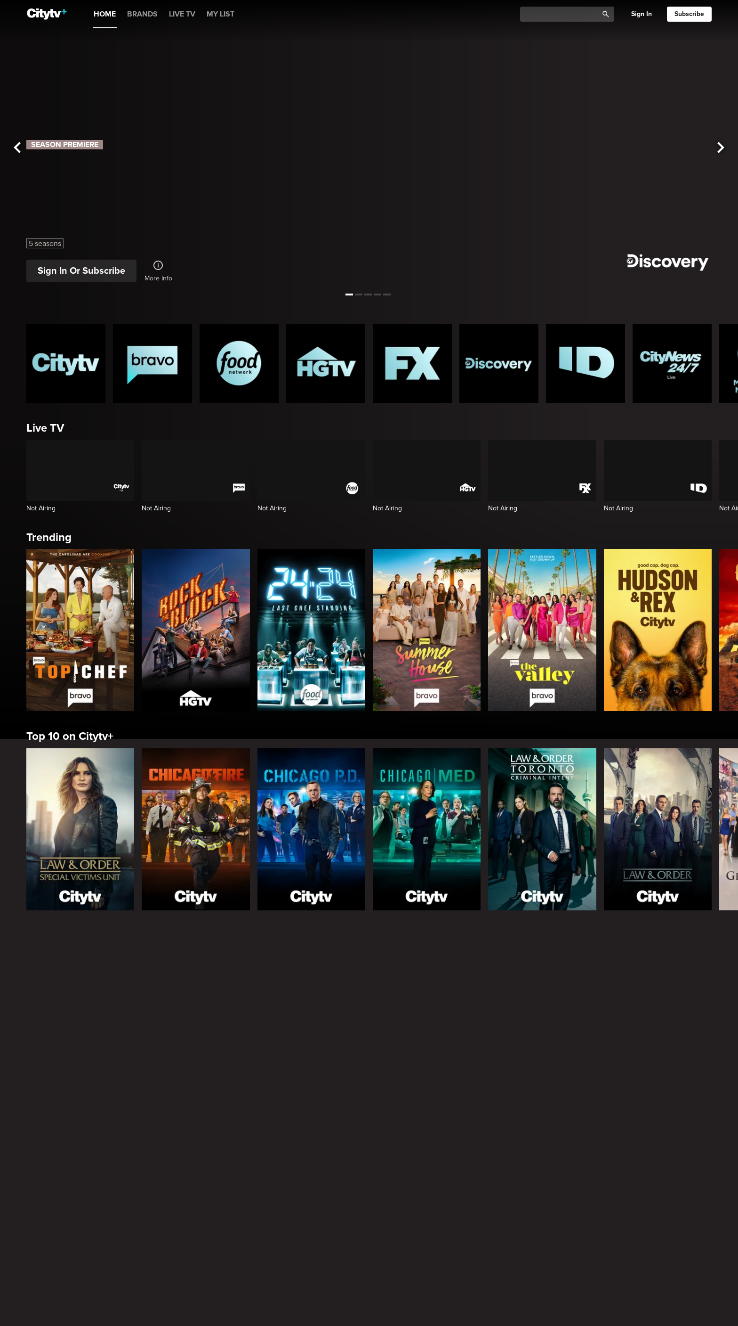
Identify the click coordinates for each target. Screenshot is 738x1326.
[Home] (46, 14)
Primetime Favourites (80, 1265)
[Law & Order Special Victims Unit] (80, 829)
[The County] (239, 1025)
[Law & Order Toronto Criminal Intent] (542, 829)
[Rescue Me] (672, 1180)
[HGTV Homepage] (325, 363)
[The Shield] (585, 1180)
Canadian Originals (74, 954)
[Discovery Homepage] (498, 363)
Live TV (45, 428)
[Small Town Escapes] (65, 1025)
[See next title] (720, 147)
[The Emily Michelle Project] (325, 1025)
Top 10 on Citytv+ (69, 736)
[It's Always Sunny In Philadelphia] (152, 1180)
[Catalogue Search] (562, 14)
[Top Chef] (80, 630)
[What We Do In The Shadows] (325, 1180)
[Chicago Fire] (195, 829)
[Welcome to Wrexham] (239, 1180)
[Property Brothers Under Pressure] (412, 1025)
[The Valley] (542, 630)
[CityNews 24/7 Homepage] (672, 363)
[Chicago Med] (427, 829)
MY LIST (220, 14)
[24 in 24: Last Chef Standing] (311, 630)
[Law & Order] (658, 829)
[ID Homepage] (585, 363)
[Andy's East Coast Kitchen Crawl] (498, 1025)
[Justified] (498, 1180)
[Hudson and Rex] (658, 630)
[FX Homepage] (412, 363)
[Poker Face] (412, 1180)
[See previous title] (17, 147)
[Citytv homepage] (65, 363)
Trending (49, 537)
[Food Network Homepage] (239, 363)
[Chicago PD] (311, 829)
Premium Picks (64, 1110)
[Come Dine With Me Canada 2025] (585, 1025)
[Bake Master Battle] (152, 1025)
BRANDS (142, 14)
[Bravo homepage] (152, 363)
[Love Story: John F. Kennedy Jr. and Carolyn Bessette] (65, 1180)
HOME (105, 14)
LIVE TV (182, 14)
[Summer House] (427, 630)
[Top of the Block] (672, 1025)
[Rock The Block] (195, 630)
